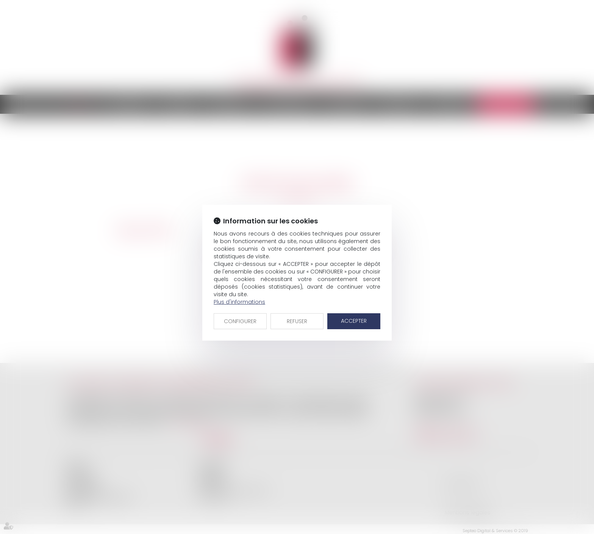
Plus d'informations (239, 302)
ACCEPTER (354, 321)
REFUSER (297, 321)
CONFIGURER (240, 321)
